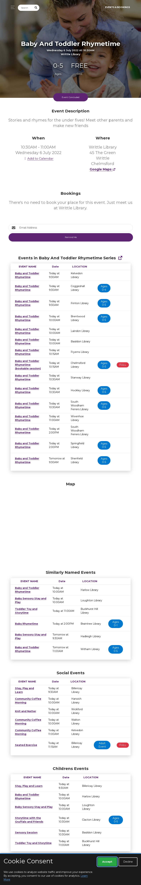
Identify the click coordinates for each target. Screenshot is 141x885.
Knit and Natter (24, 711)
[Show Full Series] (120, 258)
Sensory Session (25, 832)
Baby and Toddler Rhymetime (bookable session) (26, 364)
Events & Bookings (117, 7)
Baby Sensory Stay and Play (32, 807)
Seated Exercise (25, 745)
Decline (128, 861)
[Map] (71, 525)
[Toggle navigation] (11, 7)
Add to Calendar (38, 158)
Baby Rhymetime (26, 623)
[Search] (25, 8)
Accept (107, 861)
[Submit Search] (36, 8)
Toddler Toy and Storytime (31, 843)
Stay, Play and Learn (27, 690)
